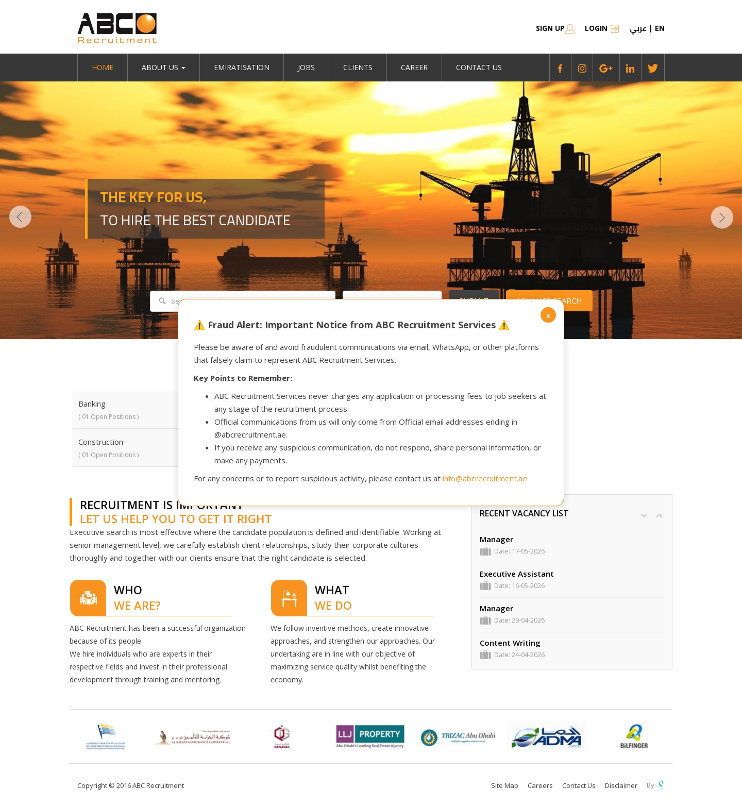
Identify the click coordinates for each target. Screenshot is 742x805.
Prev (20, 217)
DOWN (643, 516)
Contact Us (479, 67)
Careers (540, 785)
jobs (306, 67)
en (660, 28)
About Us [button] (163, 67)
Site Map (504, 785)
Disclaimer (621, 785)
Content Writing (510, 643)
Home (102, 67)
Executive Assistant (517, 573)
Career (414, 67)
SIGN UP (555, 28)
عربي (638, 28)
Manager (496, 539)
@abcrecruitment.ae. (251, 434)
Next (722, 217)
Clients (358, 67)
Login (602, 28)
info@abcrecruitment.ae (485, 478)
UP (659, 516)
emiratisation (241, 67)
